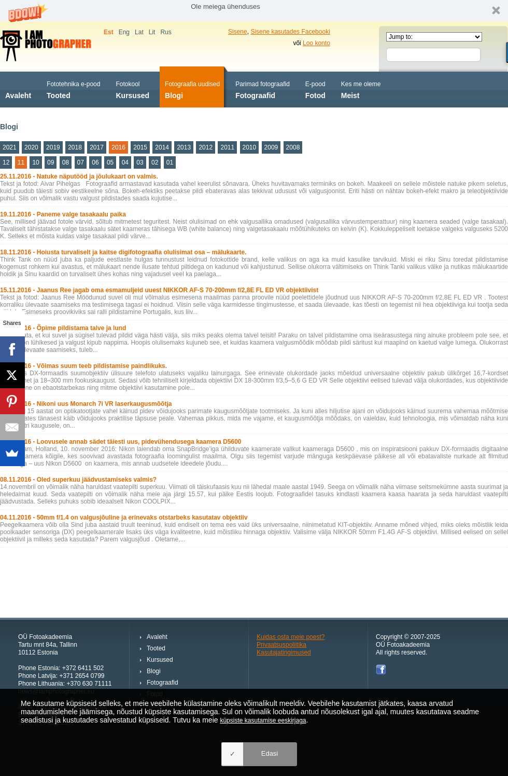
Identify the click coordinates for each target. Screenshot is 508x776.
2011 (227, 147)
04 (125, 162)
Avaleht (18, 89)
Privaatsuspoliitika (281, 644)
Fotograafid (262, 89)
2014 (162, 147)
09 (50, 162)
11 (21, 162)
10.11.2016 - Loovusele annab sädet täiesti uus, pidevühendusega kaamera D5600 (121, 441)
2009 (271, 147)
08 (65, 162)
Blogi (192, 89)
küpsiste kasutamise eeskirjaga (263, 720)
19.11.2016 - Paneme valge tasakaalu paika (63, 214)
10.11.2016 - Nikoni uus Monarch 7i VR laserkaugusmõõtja (86, 403)
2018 (75, 147)
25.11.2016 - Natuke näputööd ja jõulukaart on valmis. (79, 176)
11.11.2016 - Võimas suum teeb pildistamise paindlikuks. (83, 366)
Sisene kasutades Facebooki (290, 31)
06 (95, 162)
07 (80, 162)
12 (6, 162)
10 (35, 162)
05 (110, 162)
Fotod (315, 89)
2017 (97, 147)
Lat (139, 32)
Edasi (269, 753)
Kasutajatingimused (284, 652)
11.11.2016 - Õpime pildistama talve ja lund (63, 328)
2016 (118, 147)
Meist (361, 89)
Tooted (73, 89)
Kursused (132, 89)
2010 (250, 147)
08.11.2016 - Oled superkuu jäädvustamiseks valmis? (78, 479)
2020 (31, 147)
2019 (53, 147)
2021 (10, 147)
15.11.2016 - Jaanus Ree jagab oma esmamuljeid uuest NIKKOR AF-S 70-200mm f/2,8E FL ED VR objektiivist (159, 290)
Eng (124, 32)
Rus (165, 32)
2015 (140, 147)
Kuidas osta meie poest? (290, 637)
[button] (254, 10)
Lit (152, 32)
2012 (206, 147)
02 (154, 162)
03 (139, 162)
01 (169, 162)
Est (109, 32)
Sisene (237, 31)
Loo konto (316, 43)
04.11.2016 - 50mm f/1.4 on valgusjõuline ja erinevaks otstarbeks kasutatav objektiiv (124, 517)
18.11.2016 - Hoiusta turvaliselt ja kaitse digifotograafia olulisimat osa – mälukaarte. (123, 252)
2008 (293, 147)
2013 (184, 147)
